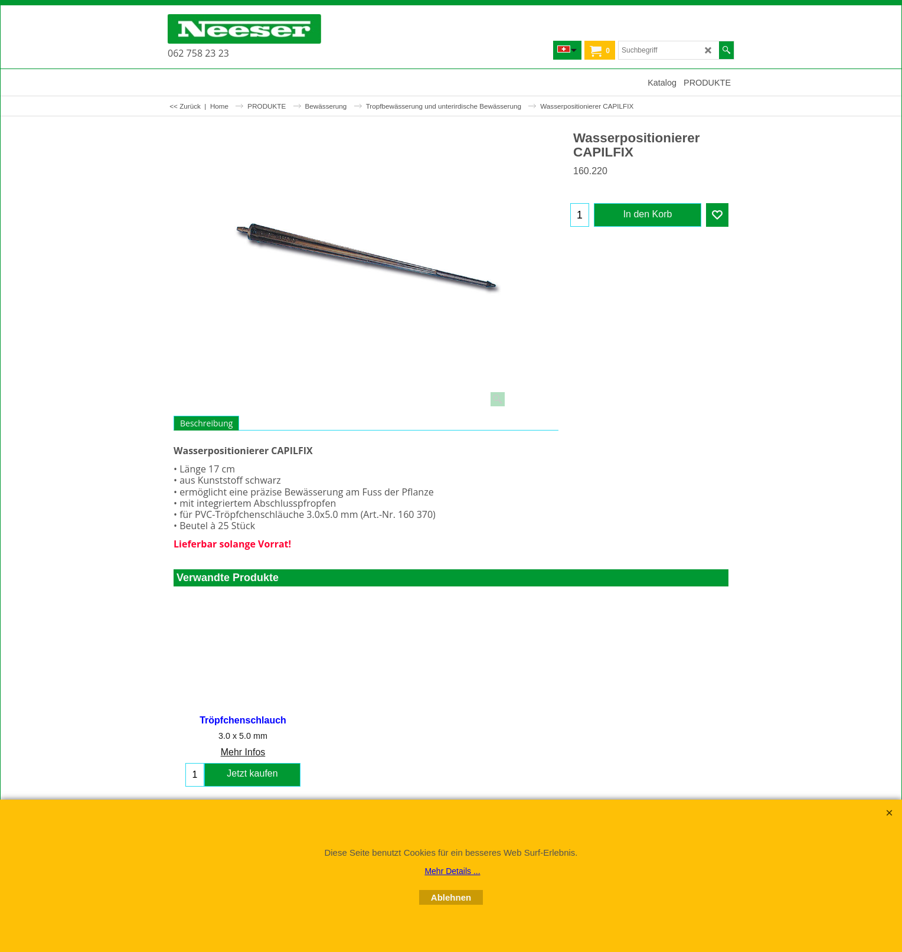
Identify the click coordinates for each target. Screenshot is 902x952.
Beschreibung (206, 423)
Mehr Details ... (452, 871)
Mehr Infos (243, 752)
